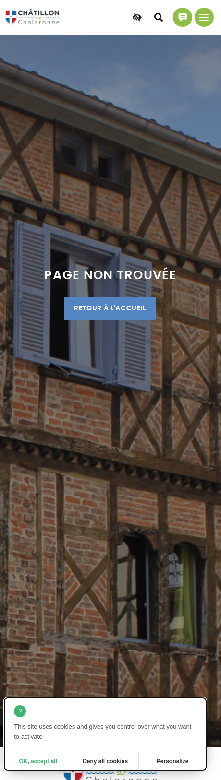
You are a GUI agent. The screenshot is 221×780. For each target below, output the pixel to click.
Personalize (173, 761)
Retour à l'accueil (110, 308)
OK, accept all (38, 761)
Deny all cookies (105, 761)
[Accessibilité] (137, 17)
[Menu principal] (204, 17)
